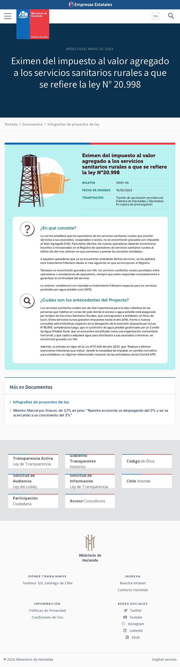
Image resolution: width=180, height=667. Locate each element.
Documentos (32, 124)
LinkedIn (133, 631)
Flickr (132, 637)
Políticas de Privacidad (47, 610)
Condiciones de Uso (47, 617)
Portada (11, 124)
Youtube (132, 617)
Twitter (133, 610)
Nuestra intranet (133, 583)
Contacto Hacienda (133, 590)
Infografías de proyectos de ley (73, 124)
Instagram (132, 624)
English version (164, 659)
